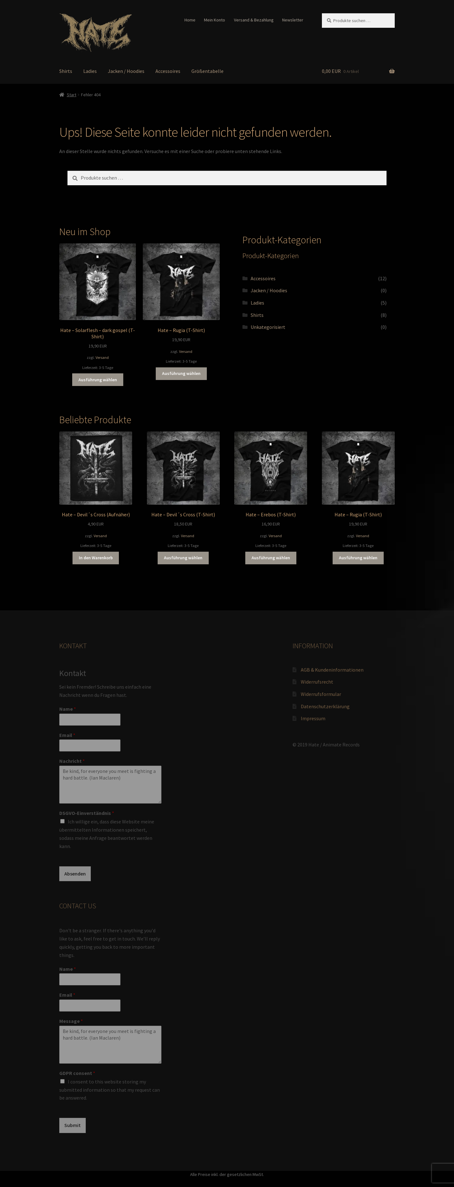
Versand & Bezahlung (254, 20)
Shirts (65, 71)
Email (67, 735)
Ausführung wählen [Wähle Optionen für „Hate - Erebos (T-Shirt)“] (271, 558)
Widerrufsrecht (317, 682)
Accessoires (167, 71)
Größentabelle (207, 71)
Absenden (75, 873)
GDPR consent (77, 1073)
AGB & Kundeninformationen (332, 670)
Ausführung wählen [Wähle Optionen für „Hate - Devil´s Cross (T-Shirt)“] (183, 558)
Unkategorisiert (268, 327)
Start (71, 95)
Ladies (90, 71)
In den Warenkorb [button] (96, 558)
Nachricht (72, 761)
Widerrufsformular (321, 694)
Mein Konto (214, 20)
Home (189, 20)
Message (71, 1021)
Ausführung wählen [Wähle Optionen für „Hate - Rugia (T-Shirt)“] (181, 373)
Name (67, 709)
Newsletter (292, 20)
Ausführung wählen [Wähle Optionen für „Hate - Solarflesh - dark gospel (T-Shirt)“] (98, 380)
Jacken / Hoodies (126, 71)
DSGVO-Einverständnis (86, 813)
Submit (72, 1125)
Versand (102, 357)
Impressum (313, 718)
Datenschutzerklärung (325, 706)
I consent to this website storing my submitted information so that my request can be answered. (109, 1089)
